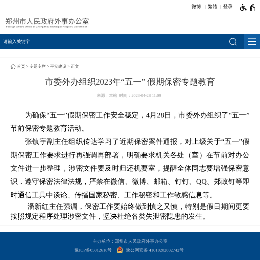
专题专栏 (37, 66)
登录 (228, 6)
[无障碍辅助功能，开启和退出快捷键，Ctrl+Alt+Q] (248, 7)
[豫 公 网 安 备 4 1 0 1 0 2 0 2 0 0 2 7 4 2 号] (151, 250)
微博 (196, 6)
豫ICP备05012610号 (93, 250)
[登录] (226, 7)
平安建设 (58, 66)
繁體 (212, 6)
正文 (75, 66)
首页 (21, 66)
